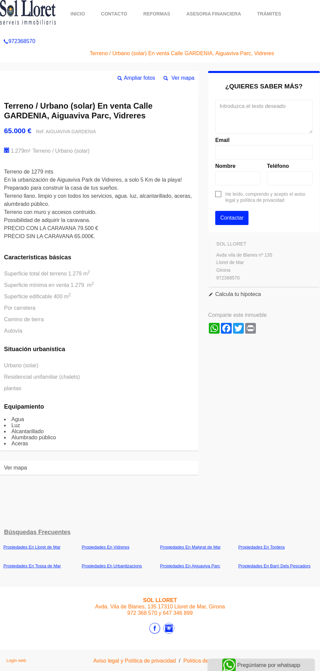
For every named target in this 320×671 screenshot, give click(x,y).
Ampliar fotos (139, 78)
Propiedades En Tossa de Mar (32, 565)
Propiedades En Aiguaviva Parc (190, 565)
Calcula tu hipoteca (238, 294)
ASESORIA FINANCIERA (213, 13)
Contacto (114, 13)
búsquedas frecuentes (37, 532)
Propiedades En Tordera (261, 547)
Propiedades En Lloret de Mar (31, 547)
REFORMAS (156, 13)
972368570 (19, 31)
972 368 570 (142, 613)
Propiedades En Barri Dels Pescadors (274, 565)
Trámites (269, 13)
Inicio (78, 13)
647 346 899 (178, 613)
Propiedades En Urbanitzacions (112, 565)
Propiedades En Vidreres (105, 547)
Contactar (231, 218)
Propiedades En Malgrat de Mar (190, 547)
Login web (16, 660)
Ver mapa (183, 78)
